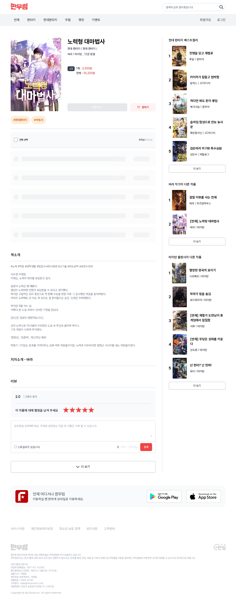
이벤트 (96, 20)
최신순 (149, 139)
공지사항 (92, 529)
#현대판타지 (20, 119)
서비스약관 (17, 529)
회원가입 (205, 20)
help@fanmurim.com (31, 583)
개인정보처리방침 (42, 529)
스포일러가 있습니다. (27, 447)
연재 (16, 20)
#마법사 (38, 119)
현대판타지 (50, 20)
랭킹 (81, 20)
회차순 (142, 139)
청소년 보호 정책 (69, 529)
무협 (68, 20)
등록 (146, 447)
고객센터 (109, 529)
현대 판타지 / (75, 48)
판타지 (31, 20)
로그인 (221, 20)
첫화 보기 (97, 107)
